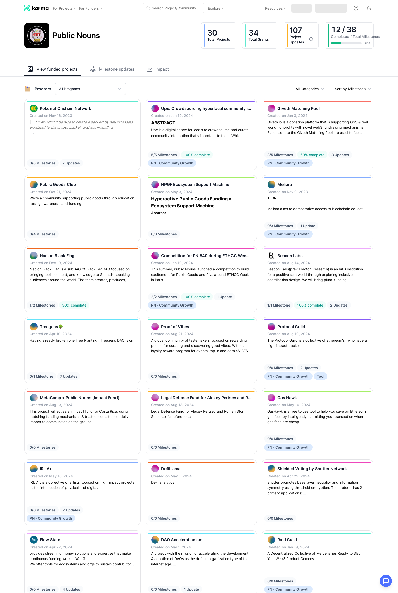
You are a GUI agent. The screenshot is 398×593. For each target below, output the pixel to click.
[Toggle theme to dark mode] (369, 8)
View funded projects (52, 69)
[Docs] (355, 8)
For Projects (64, 8)
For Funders (91, 8)
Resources (275, 8)
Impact (157, 69)
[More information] (311, 39)
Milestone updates (112, 69)
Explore (216, 8)
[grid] (199, 248)
